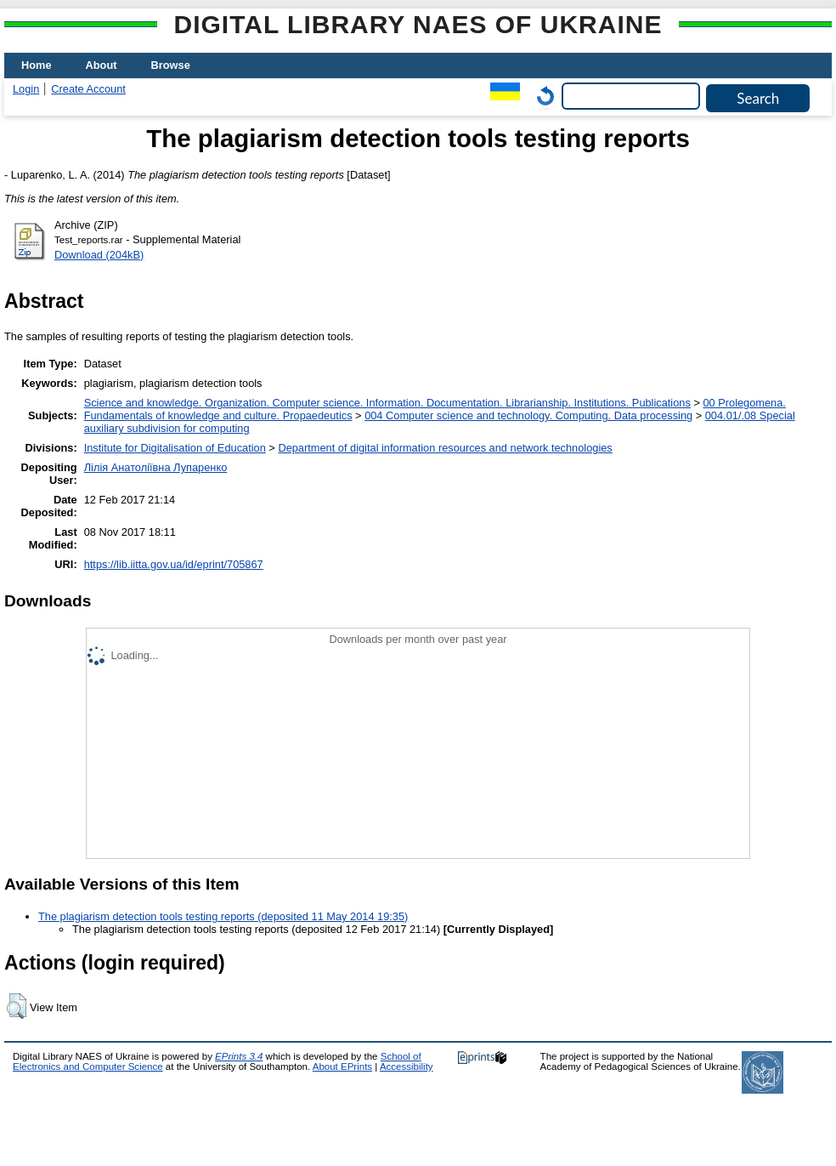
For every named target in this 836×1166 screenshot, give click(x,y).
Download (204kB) (99, 254)
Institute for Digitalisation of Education (175, 447)
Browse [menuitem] (170, 65)
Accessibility (406, 1066)
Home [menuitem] (36, 65)
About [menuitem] (101, 65)
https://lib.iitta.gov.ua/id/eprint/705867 (173, 564)
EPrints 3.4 (239, 1056)
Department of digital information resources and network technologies (445, 447)
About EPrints (342, 1066)
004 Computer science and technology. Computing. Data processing (528, 415)
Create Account (88, 88)
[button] (16, 1006)
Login (26, 88)
